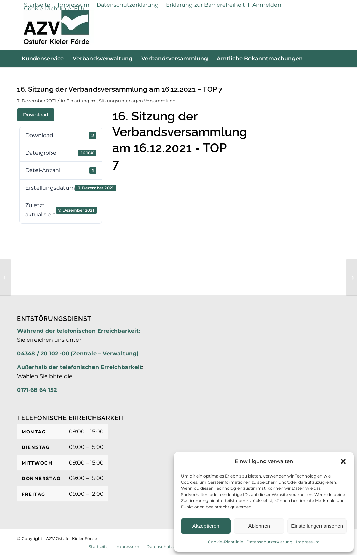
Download (35, 115)
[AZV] (56, 30)
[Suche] (335, 75)
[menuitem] (127, 5)
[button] (343, 461)
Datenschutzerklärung (269, 541)
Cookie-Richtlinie (225, 541)
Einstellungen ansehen (317, 526)
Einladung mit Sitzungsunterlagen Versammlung (121, 100)
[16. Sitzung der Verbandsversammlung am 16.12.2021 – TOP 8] (351, 277)
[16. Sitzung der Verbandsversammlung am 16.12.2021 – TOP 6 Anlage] (5, 277)
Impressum (308, 541)
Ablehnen (259, 526)
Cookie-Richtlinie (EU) (54, 8)
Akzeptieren (205, 526)
